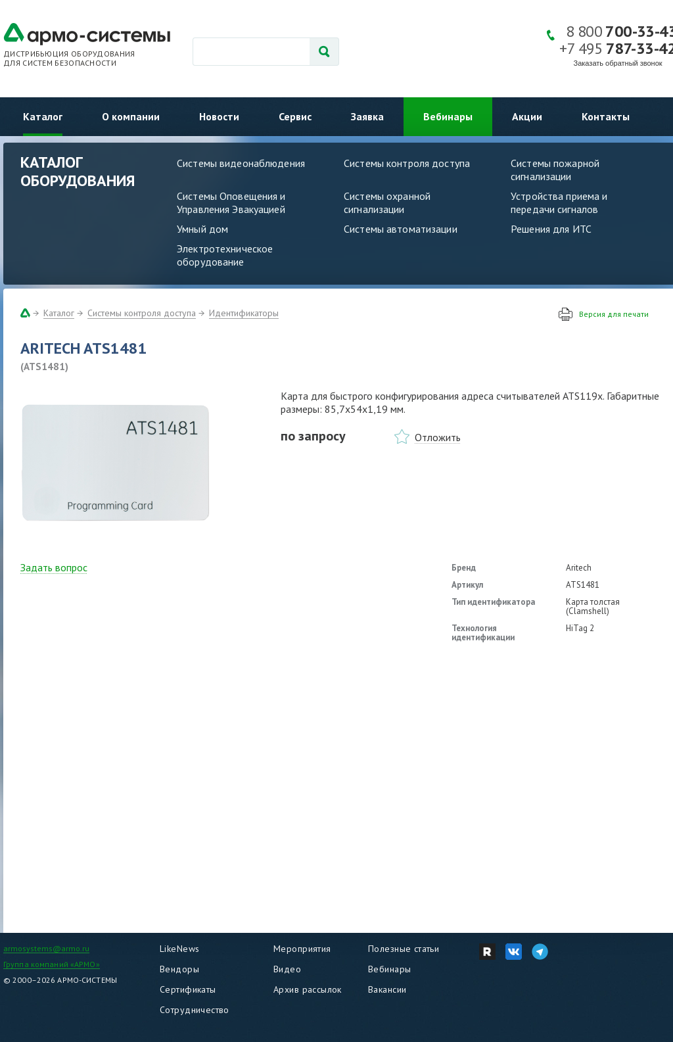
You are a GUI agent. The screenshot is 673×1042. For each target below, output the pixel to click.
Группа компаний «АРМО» (51, 964)
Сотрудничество (194, 1010)
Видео (287, 969)
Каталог (42, 116)
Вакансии (387, 989)
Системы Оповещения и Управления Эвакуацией (231, 202)
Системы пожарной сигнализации (555, 169)
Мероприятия (302, 949)
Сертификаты (188, 989)
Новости (219, 116)
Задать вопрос (53, 567)
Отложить (438, 437)
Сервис (295, 116)
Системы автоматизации (400, 228)
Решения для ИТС (551, 228)
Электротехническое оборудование (225, 255)
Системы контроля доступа (407, 163)
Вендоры (179, 969)
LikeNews (179, 949)
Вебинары (448, 116)
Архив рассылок (307, 989)
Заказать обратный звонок (618, 63)
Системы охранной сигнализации (387, 202)
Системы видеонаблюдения (241, 163)
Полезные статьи (403, 949)
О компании (131, 116)
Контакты (606, 116)
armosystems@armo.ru (46, 948)
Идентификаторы (244, 313)
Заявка (367, 116)
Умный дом (202, 228)
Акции (527, 116)
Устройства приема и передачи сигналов (559, 202)
